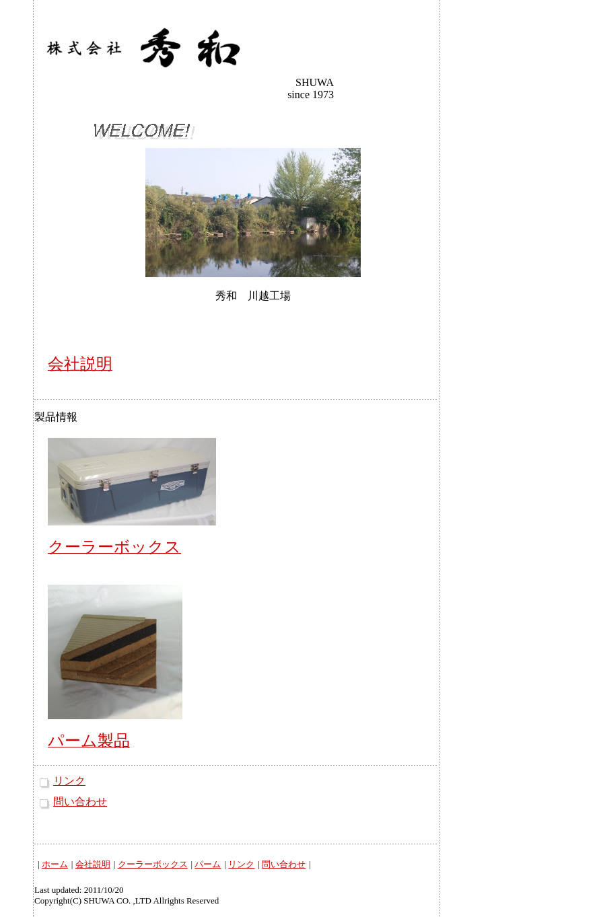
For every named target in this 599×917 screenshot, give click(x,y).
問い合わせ (80, 801)
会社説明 (92, 864)
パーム (208, 864)
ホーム (55, 864)
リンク (69, 780)
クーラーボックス (153, 864)
